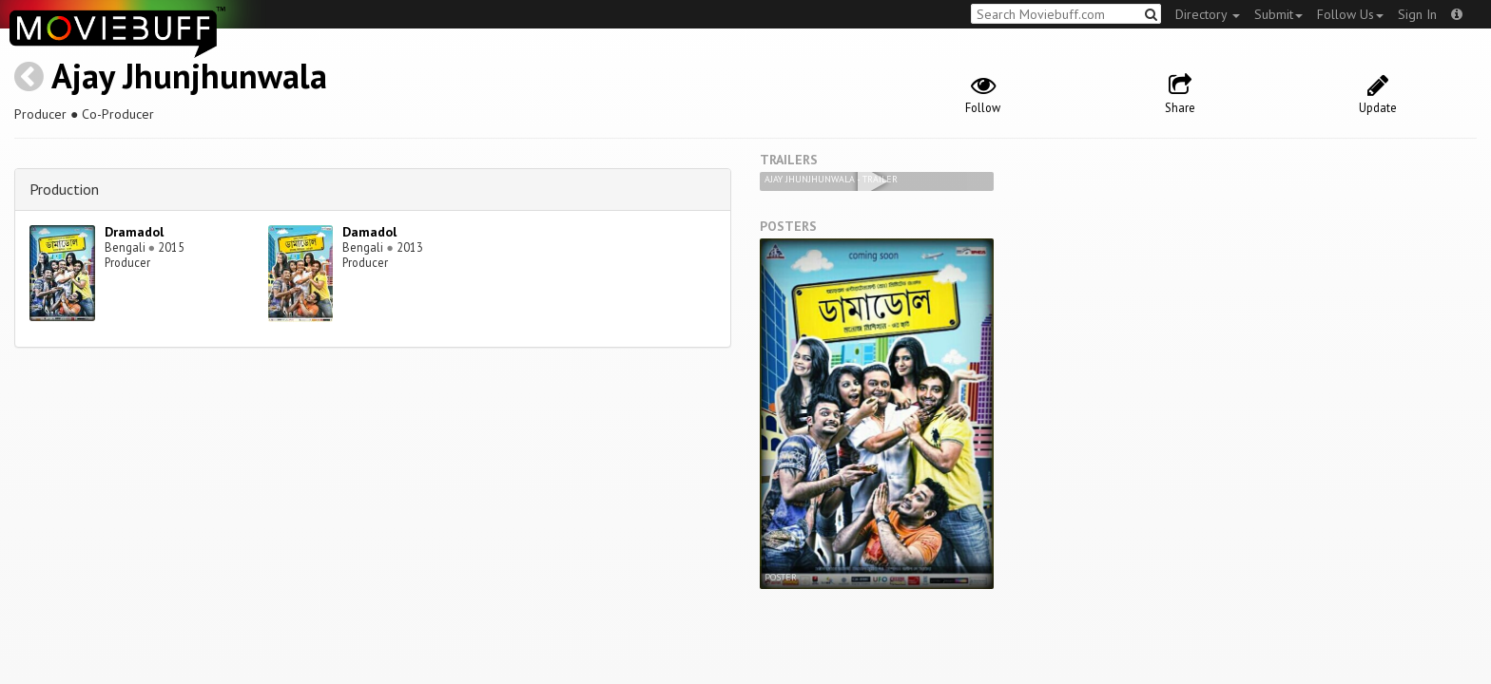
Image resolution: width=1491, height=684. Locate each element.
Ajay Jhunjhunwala (189, 75)
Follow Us (1350, 14)
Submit (1278, 14)
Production (64, 189)
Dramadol (134, 231)
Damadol (369, 231)
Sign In (1417, 14)
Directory (1207, 14)
